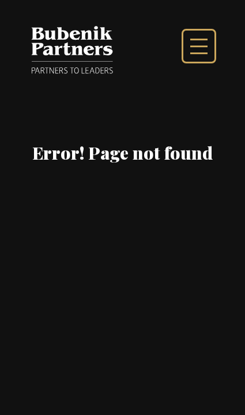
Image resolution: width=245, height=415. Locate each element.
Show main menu (199, 46)
